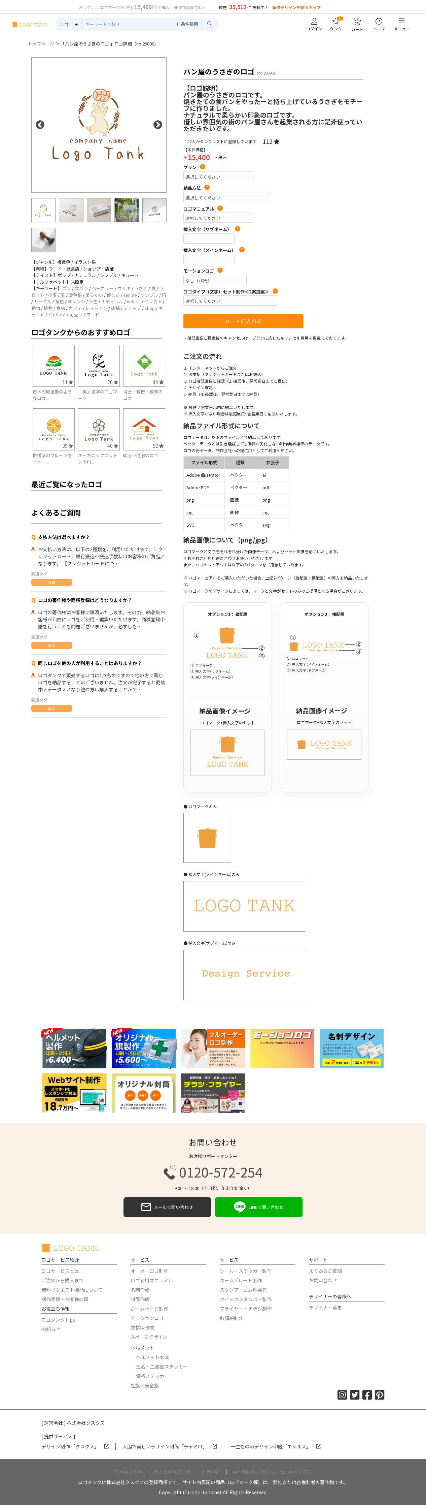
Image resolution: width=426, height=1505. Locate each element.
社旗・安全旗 (145, 1385)
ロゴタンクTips (58, 1319)
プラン (194, 167)
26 (112, 381)
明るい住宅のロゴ (140, 455)
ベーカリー (103, 288)
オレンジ (76, 301)
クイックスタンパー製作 (246, 1299)
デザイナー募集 (325, 1307)
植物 (48, 308)
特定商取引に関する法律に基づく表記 (272, 1472)
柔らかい (94, 295)
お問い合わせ (323, 1280)
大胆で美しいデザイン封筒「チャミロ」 (169, 1446)
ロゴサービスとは (60, 1270)
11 (67, 381)
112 (271, 141)
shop (150, 308)
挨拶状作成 (142, 1327)
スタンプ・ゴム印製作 (243, 1289)
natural (134, 301)
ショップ (132, 308)
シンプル (149, 295)
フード (92, 314)
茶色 (93, 301)
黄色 (59, 301)
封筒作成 (140, 1299)
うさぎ (140, 288)
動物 (35, 308)
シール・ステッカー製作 (246, 1270)
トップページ (41, 43)
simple (130, 295)
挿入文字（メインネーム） (214, 250)
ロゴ (51, 645)
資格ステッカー (152, 1376)
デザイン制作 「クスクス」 (75, 1446)
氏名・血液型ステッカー (162, 1366)
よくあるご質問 (325, 1270)
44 (158, 381)
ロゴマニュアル (203, 209)
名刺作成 (140, 1289)
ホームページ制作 (149, 1308)
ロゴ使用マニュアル (152, 1280)
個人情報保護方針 (172, 1472)
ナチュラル (112, 301)
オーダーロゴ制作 (149, 1270)
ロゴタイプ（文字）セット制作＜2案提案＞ (230, 291)
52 (158, 445)
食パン (81, 288)
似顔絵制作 (231, 1318)
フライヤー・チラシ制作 (246, 1308)
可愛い (75, 314)
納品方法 (196, 188)
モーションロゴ (203, 271)
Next (158, 125)
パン (66, 288)
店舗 (115, 308)
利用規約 (211, 1472)
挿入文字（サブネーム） (211, 229)
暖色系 (75, 295)
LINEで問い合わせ (259, 1207)
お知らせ (50, 1329)
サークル (42, 301)
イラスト (153, 301)
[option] (99, 125)
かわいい (57, 314)
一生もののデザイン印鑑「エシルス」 (276, 1446)
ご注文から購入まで (62, 1280)
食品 (60, 308)
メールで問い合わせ (167, 1207)
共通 (51, 582)
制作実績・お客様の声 (64, 1299)
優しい (113, 295)
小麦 (52, 295)
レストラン (96, 308)
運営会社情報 (128, 1472)
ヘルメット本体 (152, 1357)
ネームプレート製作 (241, 1280)
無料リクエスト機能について (72, 1289)
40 (112, 445)
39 (67, 445)
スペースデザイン (149, 1337)
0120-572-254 (213, 1172)
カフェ (75, 308)
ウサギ (124, 288)
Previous (40, 125)
